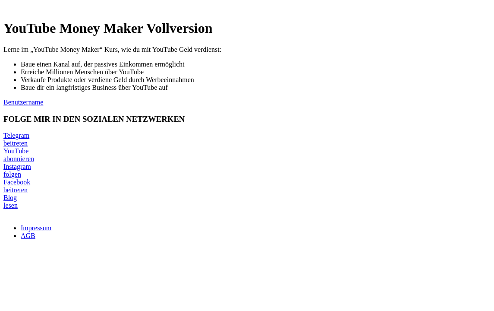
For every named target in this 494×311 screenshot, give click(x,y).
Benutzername (23, 102)
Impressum (36, 228)
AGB (28, 235)
